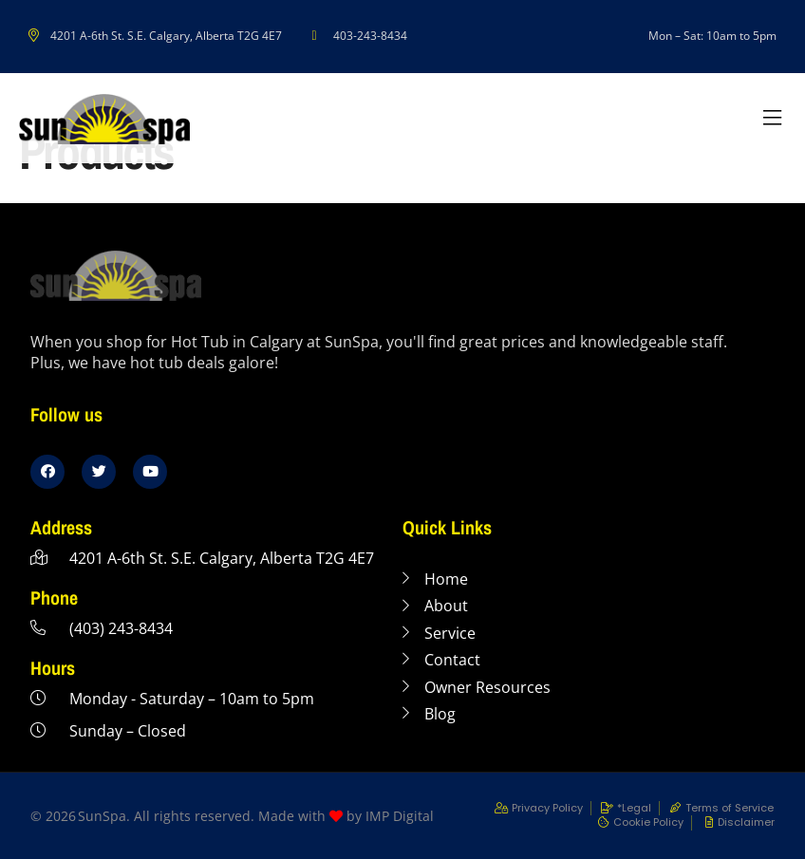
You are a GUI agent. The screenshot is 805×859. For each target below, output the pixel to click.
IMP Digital (399, 816)
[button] (772, 119)
